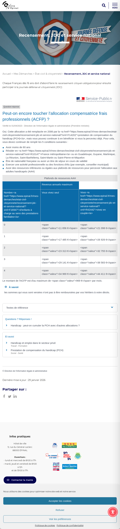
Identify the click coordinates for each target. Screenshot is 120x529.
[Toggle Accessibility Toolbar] (113, 512)
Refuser (60, 510)
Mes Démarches (23, 73)
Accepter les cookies (60, 501)
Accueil (6, 73)
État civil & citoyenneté (48, 73)
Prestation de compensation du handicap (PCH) (37, 350)
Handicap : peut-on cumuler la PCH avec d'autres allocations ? (45, 325)
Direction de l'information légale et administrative (25, 371)
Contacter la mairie (20, 480)
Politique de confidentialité (70, 525)
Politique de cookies (45, 525)
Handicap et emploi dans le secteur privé (33, 343)
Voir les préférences (60, 519)
